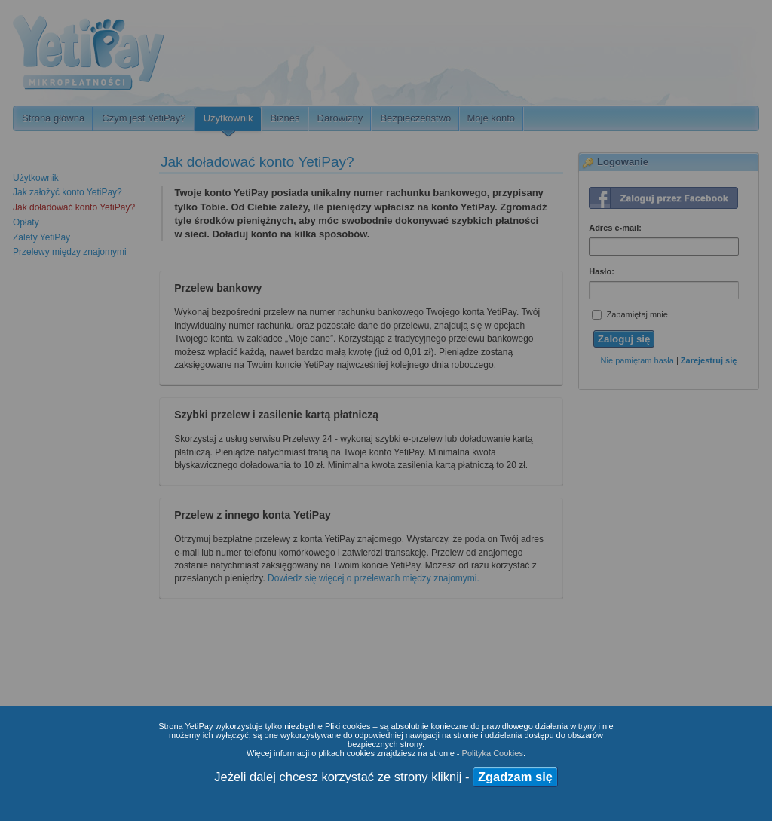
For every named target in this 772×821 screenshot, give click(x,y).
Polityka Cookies (492, 753)
